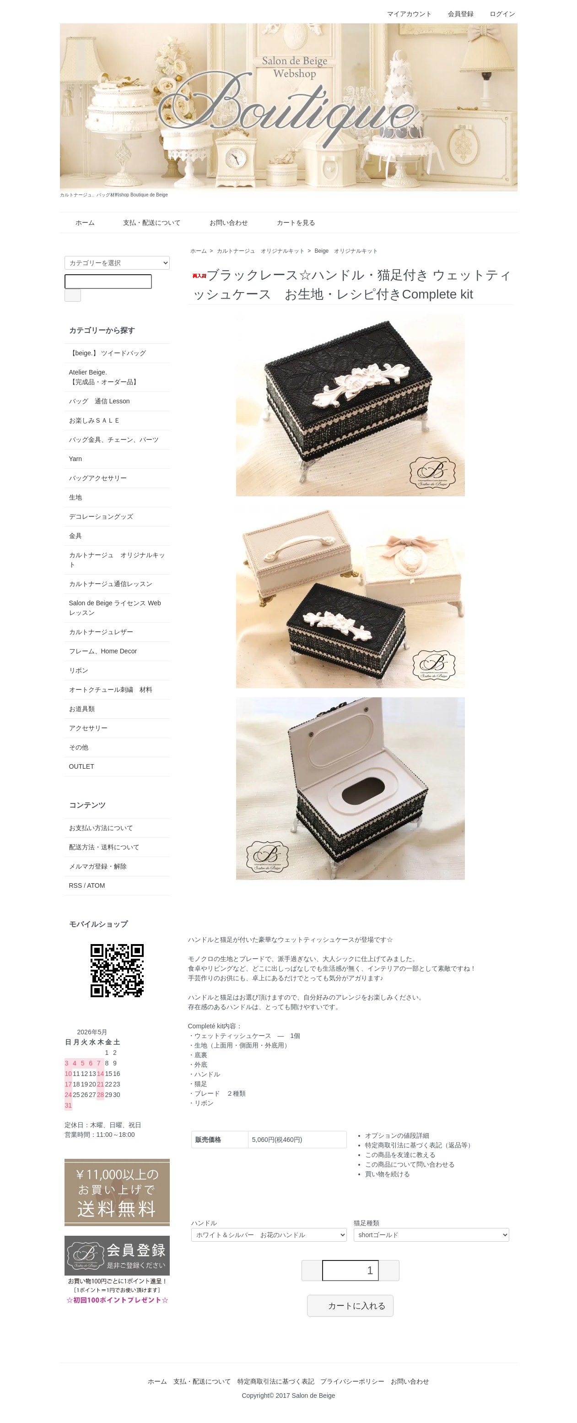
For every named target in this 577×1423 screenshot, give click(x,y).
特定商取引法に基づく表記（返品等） (419, 1145)
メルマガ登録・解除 (98, 866)
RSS (75, 885)
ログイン (497, 13)
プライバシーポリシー (352, 1381)
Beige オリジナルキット (346, 251)
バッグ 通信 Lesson (99, 401)
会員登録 (456, 13)
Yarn (75, 458)
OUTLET (81, 766)
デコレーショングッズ (101, 516)
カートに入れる (350, 1305)
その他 (78, 747)
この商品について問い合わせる (410, 1164)
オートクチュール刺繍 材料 (110, 689)
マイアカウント (404, 13)
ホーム (78, 222)
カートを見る (289, 222)
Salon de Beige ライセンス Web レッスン (115, 607)
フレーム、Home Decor (103, 651)
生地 (75, 497)
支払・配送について (145, 222)
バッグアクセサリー (98, 478)
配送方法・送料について (104, 847)
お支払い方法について (101, 827)
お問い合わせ (222, 222)
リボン (78, 670)
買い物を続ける (387, 1174)
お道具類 (82, 708)
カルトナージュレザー (101, 631)
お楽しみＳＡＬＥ (94, 420)
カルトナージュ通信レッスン (110, 583)
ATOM (96, 885)
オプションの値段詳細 (397, 1135)
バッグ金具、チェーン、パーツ (114, 439)
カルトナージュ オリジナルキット (261, 251)
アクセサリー (88, 728)
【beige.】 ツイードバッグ (107, 353)
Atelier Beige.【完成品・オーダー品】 (104, 377)
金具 (75, 535)
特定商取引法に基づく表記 (275, 1381)
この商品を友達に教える (400, 1154)
